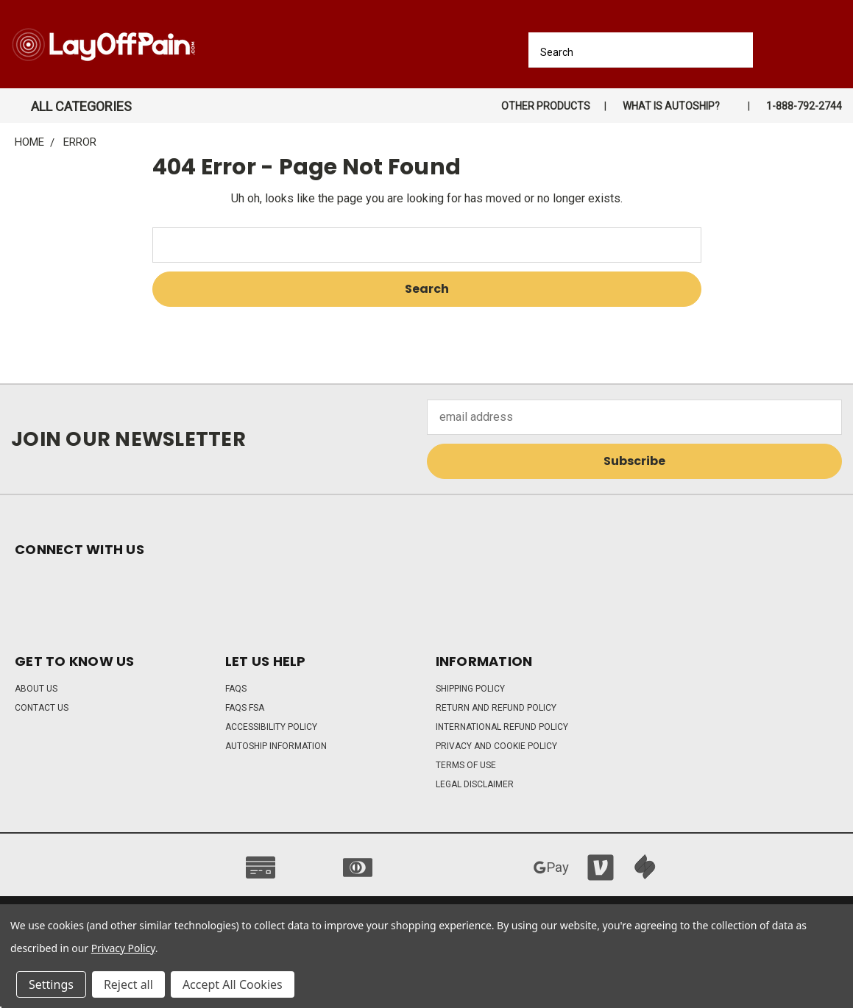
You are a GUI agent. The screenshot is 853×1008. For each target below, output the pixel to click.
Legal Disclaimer (475, 784)
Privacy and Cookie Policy (496, 746)
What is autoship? (671, 106)
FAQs (236, 689)
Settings (51, 984)
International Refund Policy (502, 727)
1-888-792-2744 (804, 106)
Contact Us (41, 708)
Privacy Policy (123, 948)
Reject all (128, 984)
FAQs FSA (244, 708)
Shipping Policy (470, 689)
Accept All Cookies (233, 984)
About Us (36, 689)
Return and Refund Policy (496, 708)
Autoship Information (276, 746)
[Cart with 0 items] (836, 48)
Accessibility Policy (271, 727)
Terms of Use (466, 765)
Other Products (545, 106)
